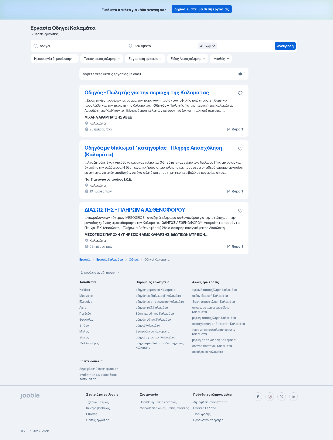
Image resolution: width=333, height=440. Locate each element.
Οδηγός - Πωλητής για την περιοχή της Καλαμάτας (147, 92)
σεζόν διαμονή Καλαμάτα (210, 295)
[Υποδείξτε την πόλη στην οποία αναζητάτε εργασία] (172, 46)
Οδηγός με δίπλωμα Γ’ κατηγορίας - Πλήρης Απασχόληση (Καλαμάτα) (153, 151)
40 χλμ (208, 45)
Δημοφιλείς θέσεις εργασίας (98, 369)
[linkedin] (293, 396)
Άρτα (82, 307)
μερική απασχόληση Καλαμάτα (214, 340)
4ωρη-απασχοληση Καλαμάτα (213, 301)
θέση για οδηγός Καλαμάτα (155, 313)
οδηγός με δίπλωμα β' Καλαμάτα (158, 295)
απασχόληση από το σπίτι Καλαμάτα (218, 323)
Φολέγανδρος (89, 343)
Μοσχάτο (86, 295)
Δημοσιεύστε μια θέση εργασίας (201, 9)
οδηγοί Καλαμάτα (148, 325)
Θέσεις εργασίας (97, 420)
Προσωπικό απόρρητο (208, 420)
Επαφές (91, 414)
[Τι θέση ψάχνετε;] (77, 46)
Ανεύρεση (285, 46)
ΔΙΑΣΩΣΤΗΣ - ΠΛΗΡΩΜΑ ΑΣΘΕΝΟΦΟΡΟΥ (135, 210)
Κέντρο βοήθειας (98, 408)
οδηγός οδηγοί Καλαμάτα (153, 319)
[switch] (241, 74)
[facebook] (258, 396)
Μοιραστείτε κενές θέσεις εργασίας (164, 408)
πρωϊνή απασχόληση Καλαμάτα (214, 289)
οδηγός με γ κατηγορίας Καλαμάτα (160, 301)
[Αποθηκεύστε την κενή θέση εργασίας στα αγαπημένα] (240, 93)
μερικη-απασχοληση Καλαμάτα (214, 318)
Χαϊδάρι (84, 289)
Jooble (45, 431)
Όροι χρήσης (202, 414)
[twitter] (281, 396)
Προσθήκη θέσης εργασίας (158, 402)
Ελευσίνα (85, 301)
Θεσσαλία (86, 319)
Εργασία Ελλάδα (204, 408)
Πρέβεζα (85, 313)
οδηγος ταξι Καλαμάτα (152, 307)
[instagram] (269, 396)
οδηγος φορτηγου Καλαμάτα (155, 289)
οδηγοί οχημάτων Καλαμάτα (155, 337)
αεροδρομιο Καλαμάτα (207, 352)
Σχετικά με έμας (97, 402)
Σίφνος (84, 337)
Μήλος (84, 331)
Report (235, 129)
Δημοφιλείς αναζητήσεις (101, 272)
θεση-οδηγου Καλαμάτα (152, 331)
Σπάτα (84, 325)
